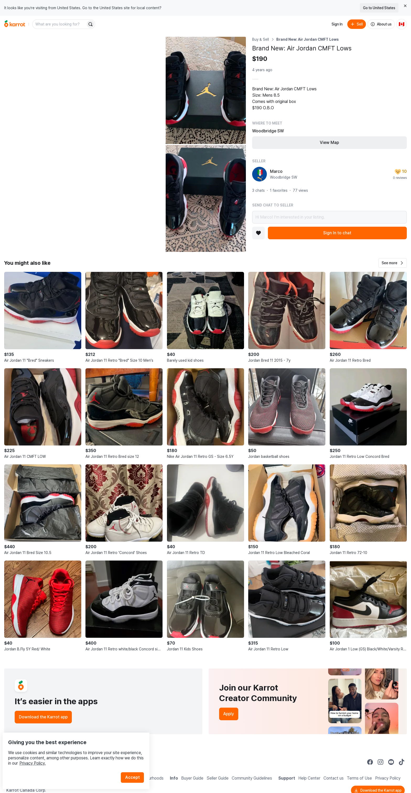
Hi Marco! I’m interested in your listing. (329, 217)
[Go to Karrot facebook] (370, 762)
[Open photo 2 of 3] (206, 90)
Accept (135, 766)
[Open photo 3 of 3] (206, 198)
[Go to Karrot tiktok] (401, 762)
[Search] (90, 24)
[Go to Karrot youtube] (391, 762)
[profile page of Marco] (259, 174)
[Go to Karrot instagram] (380, 762)
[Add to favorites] (258, 233)
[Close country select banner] (405, 5)
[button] (392, 263)
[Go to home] (14, 24)
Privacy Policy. (70, 752)
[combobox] (59, 24)
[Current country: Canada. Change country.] (401, 24)
